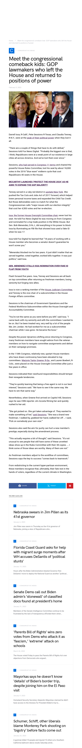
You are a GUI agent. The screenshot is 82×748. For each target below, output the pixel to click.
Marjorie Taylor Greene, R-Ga (35, 360)
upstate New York (54, 192)
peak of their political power (40, 138)
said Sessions (39, 414)
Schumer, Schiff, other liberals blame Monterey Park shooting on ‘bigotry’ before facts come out (39, 726)
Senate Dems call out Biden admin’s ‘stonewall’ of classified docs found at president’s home (37, 596)
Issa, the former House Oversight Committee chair (33, 215)
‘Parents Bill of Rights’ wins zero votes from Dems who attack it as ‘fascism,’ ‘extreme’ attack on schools (39, 639)
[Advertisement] (41, 16)
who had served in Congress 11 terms (37, 165)
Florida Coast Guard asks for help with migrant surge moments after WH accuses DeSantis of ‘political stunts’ (39, 554)
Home (11, 41)
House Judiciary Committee (58, 289)
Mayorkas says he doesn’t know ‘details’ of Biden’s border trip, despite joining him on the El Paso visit (39, 683)
